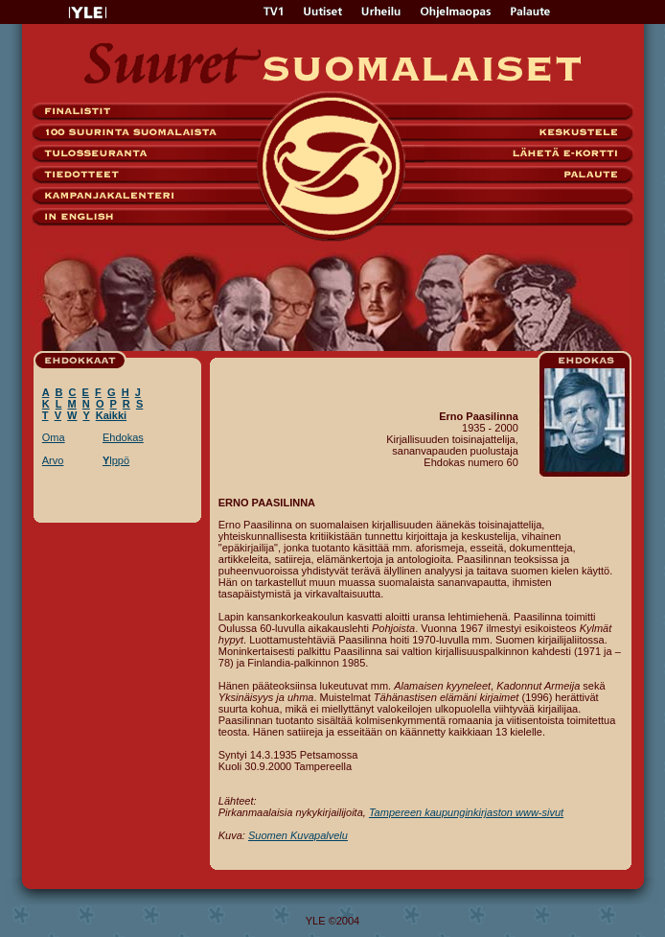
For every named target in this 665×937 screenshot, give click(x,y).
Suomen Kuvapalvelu (298, 835)
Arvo (53, 460)
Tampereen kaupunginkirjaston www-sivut (466, 812)
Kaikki (111, 415)
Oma (53, 437)
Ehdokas (123, 437)
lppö (116, 460)
